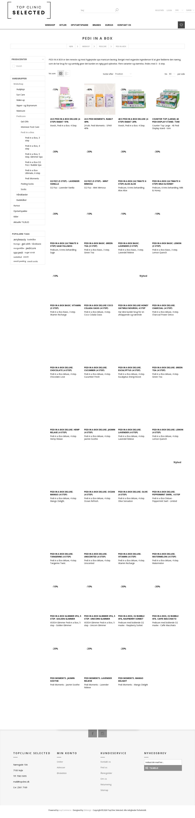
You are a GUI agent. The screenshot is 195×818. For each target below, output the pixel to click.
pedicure (31, 248)
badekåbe (31, 239)
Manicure (20, 110)
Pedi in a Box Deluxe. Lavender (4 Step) (129, 431)
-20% (123, 89)
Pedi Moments (32, 178)
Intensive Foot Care (30, 127)
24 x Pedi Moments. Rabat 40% (98, 120)
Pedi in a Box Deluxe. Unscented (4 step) (95, 555)
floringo (17, 244)
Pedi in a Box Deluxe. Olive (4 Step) (133, 493)
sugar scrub (30, 252)
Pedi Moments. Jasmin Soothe (62, 679)
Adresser (61, 767)
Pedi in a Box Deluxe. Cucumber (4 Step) (95, 369)
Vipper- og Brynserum (26, 105)
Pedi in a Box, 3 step (32, 139)
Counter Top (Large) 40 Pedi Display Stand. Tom (165, 120)
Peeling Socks (27, 183)
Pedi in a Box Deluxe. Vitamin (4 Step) (129, 555)
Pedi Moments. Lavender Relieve (98, 679)
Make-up (20, 100)
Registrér (159, 10)
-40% (89, 89)
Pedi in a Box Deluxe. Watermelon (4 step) (164, 555)
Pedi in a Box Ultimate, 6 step (32, 171)
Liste (67, 73)
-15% (55, 89)
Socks (23, 189)
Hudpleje (20, 89)
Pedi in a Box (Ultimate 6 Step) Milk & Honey (166, 182)
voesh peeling (20, 261)
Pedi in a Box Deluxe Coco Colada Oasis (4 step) (98, 306)
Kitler (16, 216)
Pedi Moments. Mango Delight (130, 679)
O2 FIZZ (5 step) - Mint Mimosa (96, 182)
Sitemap (104, 790)
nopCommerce (65, 810)
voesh (26, 257)
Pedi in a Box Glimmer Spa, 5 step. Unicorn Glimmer (99, 617)
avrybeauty (20, 239)
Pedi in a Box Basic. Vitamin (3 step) (65, 306)
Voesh (19, 66)
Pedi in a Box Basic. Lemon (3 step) (166, 244)
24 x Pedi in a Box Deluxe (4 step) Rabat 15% (65, 120)
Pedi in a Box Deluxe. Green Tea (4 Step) (167, 369)
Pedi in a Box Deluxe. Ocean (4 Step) (99, 493)
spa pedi (18, 252)
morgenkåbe (19, 248)
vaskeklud (18, 257)
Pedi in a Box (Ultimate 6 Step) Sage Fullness (64, 244)
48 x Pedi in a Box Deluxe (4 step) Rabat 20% (133, 120)
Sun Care (20, 94)
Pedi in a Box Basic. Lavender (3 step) (128, 244)
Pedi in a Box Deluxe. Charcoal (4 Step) (163, 306)
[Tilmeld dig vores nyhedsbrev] (163, 762)
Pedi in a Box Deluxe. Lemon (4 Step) (167, 431)
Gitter (60, 73)
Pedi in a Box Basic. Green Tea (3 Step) (98, 244)
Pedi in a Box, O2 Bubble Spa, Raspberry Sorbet (131, 617)
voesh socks (32, 261)
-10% (89, 213)
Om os (103, 778)
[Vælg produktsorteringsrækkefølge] (123, 74)
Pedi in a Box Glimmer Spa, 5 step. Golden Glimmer (65, 617)
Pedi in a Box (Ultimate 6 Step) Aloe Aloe (132, 182)
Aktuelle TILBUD (21, 222)
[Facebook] (92, 733)
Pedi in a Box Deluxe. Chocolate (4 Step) (61, 369)
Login (169, 10)
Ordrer (60, 761)
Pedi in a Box (27, 132)
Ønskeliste (62, 773)
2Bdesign (87, 810)
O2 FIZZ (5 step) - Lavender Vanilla (64, 182)
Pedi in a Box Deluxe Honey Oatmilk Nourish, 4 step (133, 306)
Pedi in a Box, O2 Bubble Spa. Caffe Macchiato (165, 617)
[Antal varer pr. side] (172, 74)
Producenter (19, 59)
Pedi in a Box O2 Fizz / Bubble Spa (33, 163)
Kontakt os (105, 761)
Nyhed (143, 275)
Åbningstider (106, 773)
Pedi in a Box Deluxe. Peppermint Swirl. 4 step (166, 493)
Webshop (18, 83)
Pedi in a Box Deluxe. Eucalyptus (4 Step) (129, 369)
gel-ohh (26, 243)
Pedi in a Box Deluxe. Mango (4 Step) (61, 493)
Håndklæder (22, 194)
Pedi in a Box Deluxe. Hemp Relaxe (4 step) (65, 431)
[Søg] (97, 10)
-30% (55, 151)
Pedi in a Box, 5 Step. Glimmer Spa (33, 155)
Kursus (17, 205)
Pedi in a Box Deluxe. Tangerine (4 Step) (61, 555)
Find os (103, 767)
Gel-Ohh (25, 121)
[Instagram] (102, 733)
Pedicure (21, 116)
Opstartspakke (20, 211)
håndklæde (36, 244)
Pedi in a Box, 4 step (32, 147)
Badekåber (21, 200)
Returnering (105, 784)
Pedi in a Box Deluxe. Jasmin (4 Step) (99, 431)
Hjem (71, 46)
